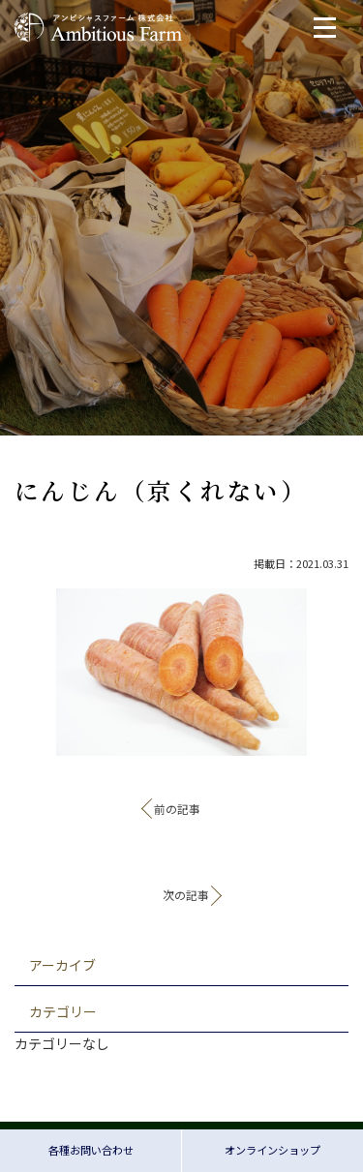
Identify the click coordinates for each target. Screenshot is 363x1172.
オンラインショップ (272, 1149)
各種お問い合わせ (91, 1149)
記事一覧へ (182, 854)
